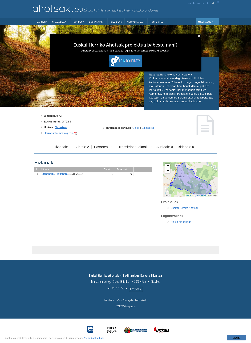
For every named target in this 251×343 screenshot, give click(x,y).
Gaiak (135, 127)
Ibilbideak (116, 22)
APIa (118, 300)
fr (194, 3)
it (207, 3)
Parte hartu (109, 300)
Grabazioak (60, 22)
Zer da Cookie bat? (94, 338)
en (198, 3)
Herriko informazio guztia (60, 133)
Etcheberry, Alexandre (55, 173)
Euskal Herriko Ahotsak (184, 207)
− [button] (168, 170)
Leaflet (188, 195)
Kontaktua (135, 289)
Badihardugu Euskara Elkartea (142, 275)
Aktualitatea (136, 22)
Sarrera (42, 22)
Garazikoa (61, 127)
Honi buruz (158, 22)
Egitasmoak (207, 22)
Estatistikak (148, 127)
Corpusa (78, 22)
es (189, 3)
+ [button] (168, 166)
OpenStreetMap (201, 195)
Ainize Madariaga (181, 221)
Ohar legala (128, 300)
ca (203, 3)
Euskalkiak (97, 22)
